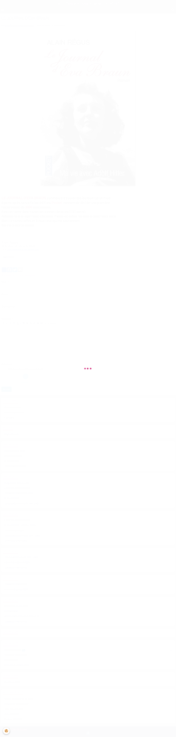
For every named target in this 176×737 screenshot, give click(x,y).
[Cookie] (6, 730)
